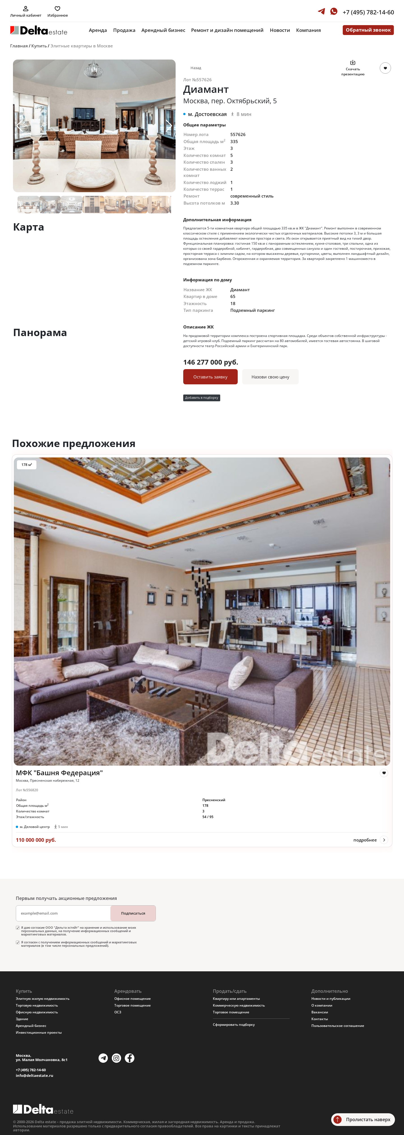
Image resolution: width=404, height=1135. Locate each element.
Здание (22, 1018)
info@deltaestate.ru (34, 1075)
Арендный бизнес (163, 30)
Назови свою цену (270, 377)
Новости (280, 30)
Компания (308, 30)
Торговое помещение (132, 1005)
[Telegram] (103, 1058)
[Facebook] (129, 1058)
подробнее (365, 840)
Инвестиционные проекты (39, 1032)
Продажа (124, 30)
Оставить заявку (210, 377)
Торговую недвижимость (37, 1005)
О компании (321, 1005)
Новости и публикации (330, 998)
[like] (384, 773)
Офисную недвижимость (37, 1012)
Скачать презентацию (352, 71)
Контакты (319, 1018)
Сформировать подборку (234, 1024)
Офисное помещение (132, 998)
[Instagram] (116, 1058)
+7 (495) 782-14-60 (31, 1070)
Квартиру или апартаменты (236, 998)
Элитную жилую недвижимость (42, 998)
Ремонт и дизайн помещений (227, 30)
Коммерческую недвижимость (239, 1005)
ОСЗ (117, 1012)
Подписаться (133, 913)
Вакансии (319, 1012)
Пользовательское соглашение (337, 1025)
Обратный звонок (368, 30)
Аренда (98, 30)
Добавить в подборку (201, 398)
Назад (196, 67)
